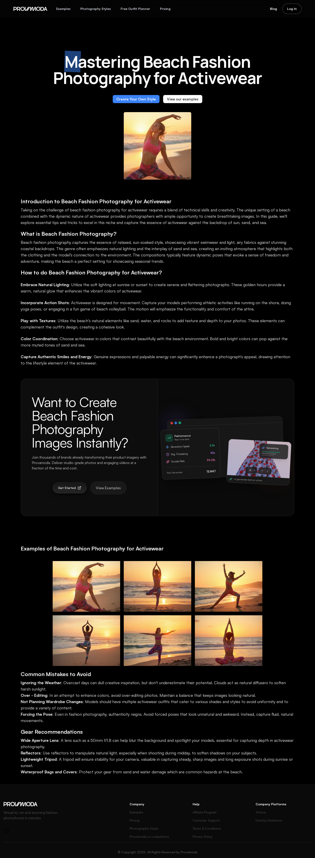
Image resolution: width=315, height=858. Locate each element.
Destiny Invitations (269, 820)
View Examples (108, 488)
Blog (273, 9)
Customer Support (206, 820)
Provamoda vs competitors (149, 836)
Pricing (165, 9)
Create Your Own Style (136, 99)
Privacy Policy (202, 836)
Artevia (261, 812)
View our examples (182, 99)
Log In (292, 9)
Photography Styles (95, 9)
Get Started (69, 488)
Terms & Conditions (207, 828)
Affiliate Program (204, 812)
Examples (63, 9)
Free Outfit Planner (135, 9)
